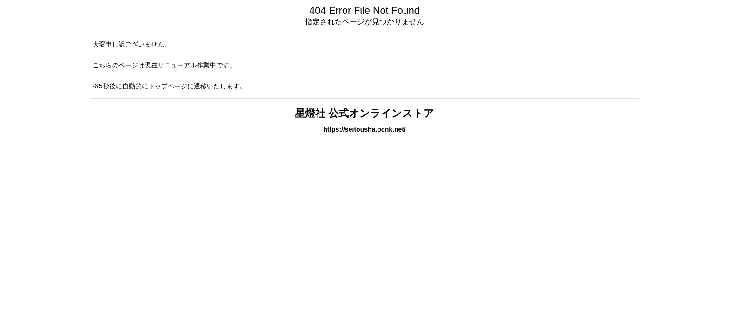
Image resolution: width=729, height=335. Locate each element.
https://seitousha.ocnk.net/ (364, 129)
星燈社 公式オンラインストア (364, 113)
